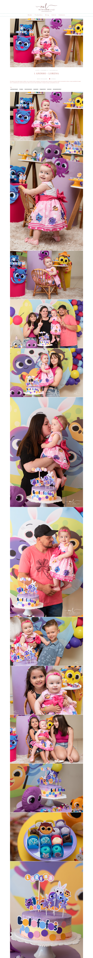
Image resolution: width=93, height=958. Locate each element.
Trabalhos (39, 15)
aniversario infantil (14, 89)
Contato (62, 15)
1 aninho (21, 89)
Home (30, 15)
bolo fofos (49, 89)
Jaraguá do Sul (42, 89)
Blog (47, 15)
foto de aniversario (28, 89)
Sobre (54, 15)
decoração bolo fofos (57, 89)
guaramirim (36, 89)
